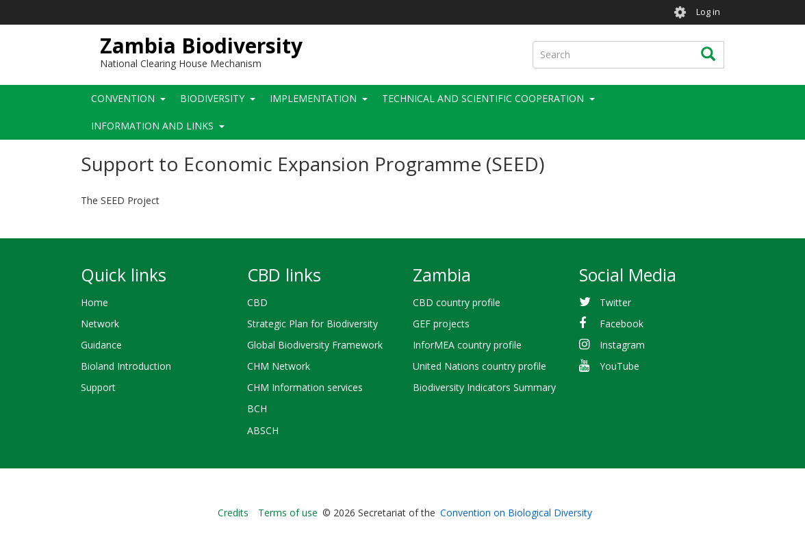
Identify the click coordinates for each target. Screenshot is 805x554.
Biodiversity (212, 98)
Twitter (615, 302)
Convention (123, 98)
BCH (257, 408)
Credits (233, 512)
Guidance (101, 344)
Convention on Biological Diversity (516, 512)
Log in (708, 12)
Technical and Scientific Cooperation (483, 98)
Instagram (622, 344)
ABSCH (263, 430)
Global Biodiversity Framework (315, 344)
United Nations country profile (479, 366)
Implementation (313, 98)
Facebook (621, 323)
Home (94, 302)
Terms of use (288, 512)
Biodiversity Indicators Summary (484, 387)
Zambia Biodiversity (201, 46)
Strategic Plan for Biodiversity (312, 323)
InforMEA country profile (467, 344)
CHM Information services (305, 387)
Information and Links (152, 125)
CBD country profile (456, 302)
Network (100, 323)
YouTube (619, 366)
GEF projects (441, 323)
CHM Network (278, 366)
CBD (257, 302)
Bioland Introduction (126, 366)
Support (98, 387)
